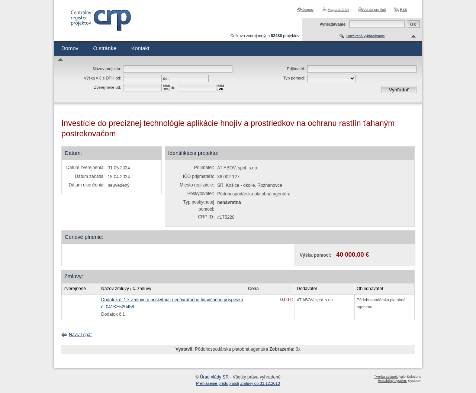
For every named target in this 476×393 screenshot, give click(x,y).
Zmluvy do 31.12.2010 (260, 383)
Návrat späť (80, 334)
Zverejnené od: (107, 87)
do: (165, 78)
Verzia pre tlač (374, 9)
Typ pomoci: (294, 78)
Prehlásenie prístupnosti (217, 383)
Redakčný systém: (392, 381)
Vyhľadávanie (332, 24)
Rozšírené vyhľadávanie (365, 36)
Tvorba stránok (386, 376)
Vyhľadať (399, 89)
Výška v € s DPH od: (102, 78)
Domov (307, 9)
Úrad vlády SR (214, 377)
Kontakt (140, 48)
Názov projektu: (107, 68)
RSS (403, 9)
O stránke (104, 48)
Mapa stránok (338, 9)
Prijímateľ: (296, 68)
